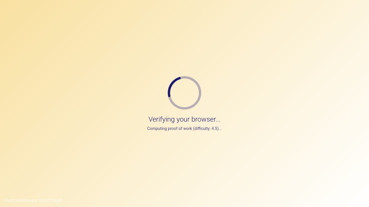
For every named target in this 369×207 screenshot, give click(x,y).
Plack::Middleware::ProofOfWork (33, 200)
